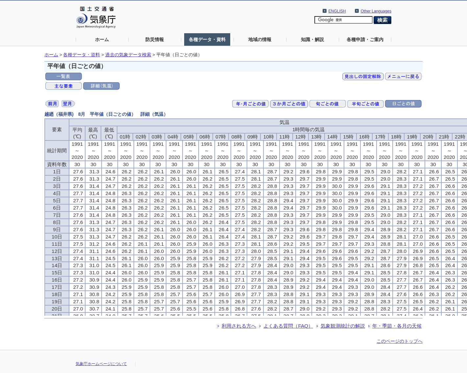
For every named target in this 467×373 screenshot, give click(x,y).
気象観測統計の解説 (343, 326)
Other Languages (376, 11)
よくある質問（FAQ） (288, 326)
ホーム (102, 39)
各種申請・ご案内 (365, 39)
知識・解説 (312, 39)
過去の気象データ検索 (128, 54)
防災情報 (154, 39)
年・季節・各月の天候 (397, 326)
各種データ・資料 (207, 39)
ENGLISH (337, 11)
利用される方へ (239, 326)
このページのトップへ (400, 341)
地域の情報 (259, 39)
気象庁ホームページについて (101, 363)
